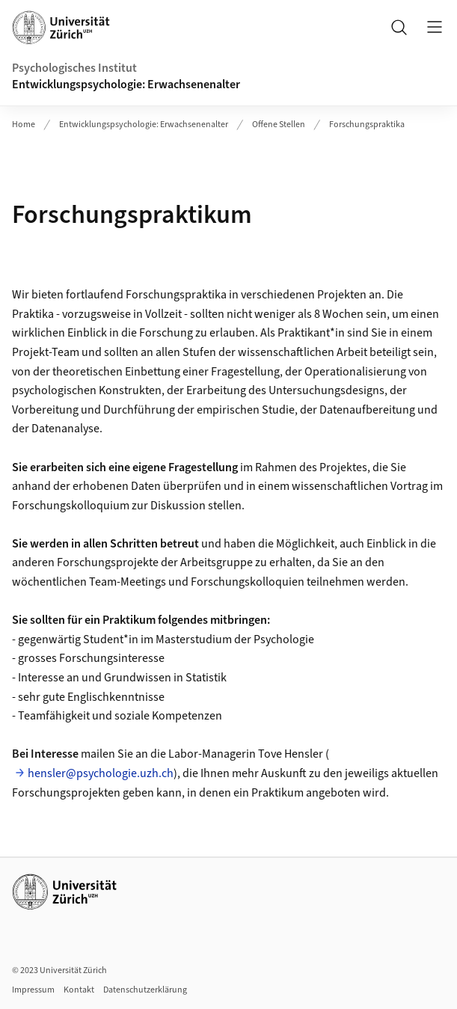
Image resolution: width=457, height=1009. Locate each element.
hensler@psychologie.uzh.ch (101, 773)
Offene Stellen (278, 124)
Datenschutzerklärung (145, 990)
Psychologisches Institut (74, 68)
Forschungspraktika (367, 124)
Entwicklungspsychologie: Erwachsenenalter (126, 84)
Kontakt (79, 990)
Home (23, 124)
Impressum (33, 990)
